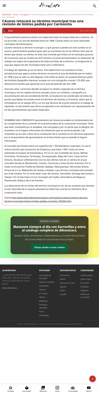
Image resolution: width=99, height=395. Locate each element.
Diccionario (65, 275)
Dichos (63, 279)
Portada (10, 389)
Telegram (84, 290)
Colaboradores (86, 275)
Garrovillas (26, 389)
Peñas (62, 290)
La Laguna (24, 14)
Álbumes (43, 389)
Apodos (63, 286)
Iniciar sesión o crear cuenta (49, 247)
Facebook (84, 286)
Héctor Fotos (85, 279)
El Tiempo (43, 293)
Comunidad (72, 389)
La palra (63, 294)
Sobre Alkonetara (9, 287)
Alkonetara (6, 14)
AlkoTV (89, 389)
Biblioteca (43, 301)
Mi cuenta (84, 283)
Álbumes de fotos (46, 282)
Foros (15, 14)
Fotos (57, 389)
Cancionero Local (67, 283)
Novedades (44, 286)
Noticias (42, 289)
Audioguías (44, 315)
